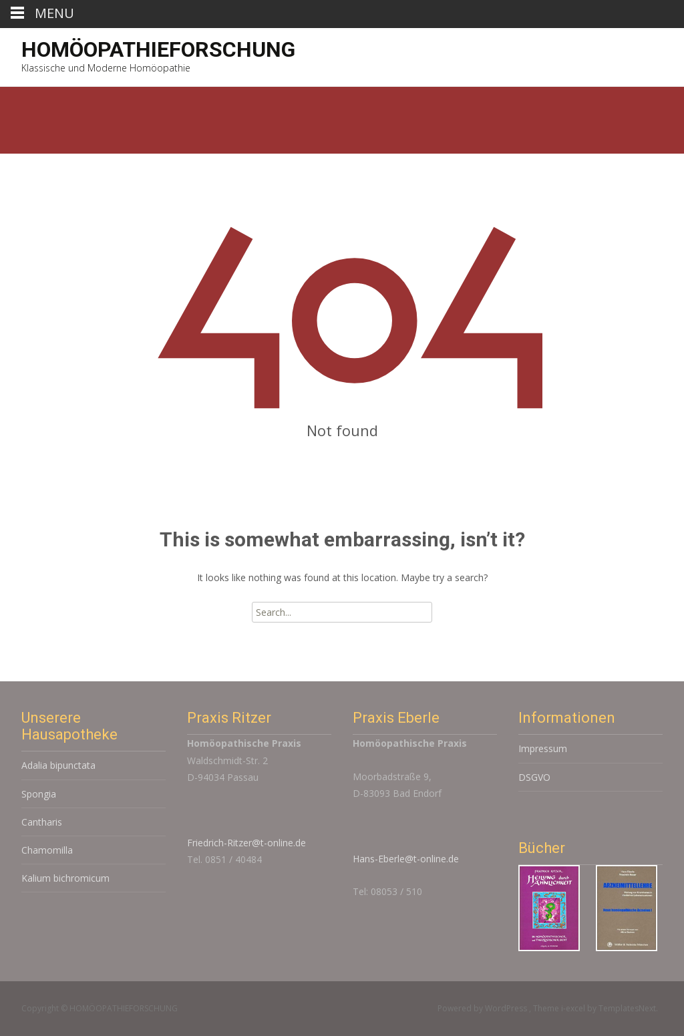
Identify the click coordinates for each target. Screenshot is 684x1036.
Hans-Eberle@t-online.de (406, 858)
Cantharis (41, 822)
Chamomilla (47, 850)
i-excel (574, 1008)
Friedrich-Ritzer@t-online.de (246, 842)
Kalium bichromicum (65, 878)
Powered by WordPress (483, 1008)
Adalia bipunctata (58, 765)
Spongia (38, 794)
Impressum (542, 748)
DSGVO (534, 777)
